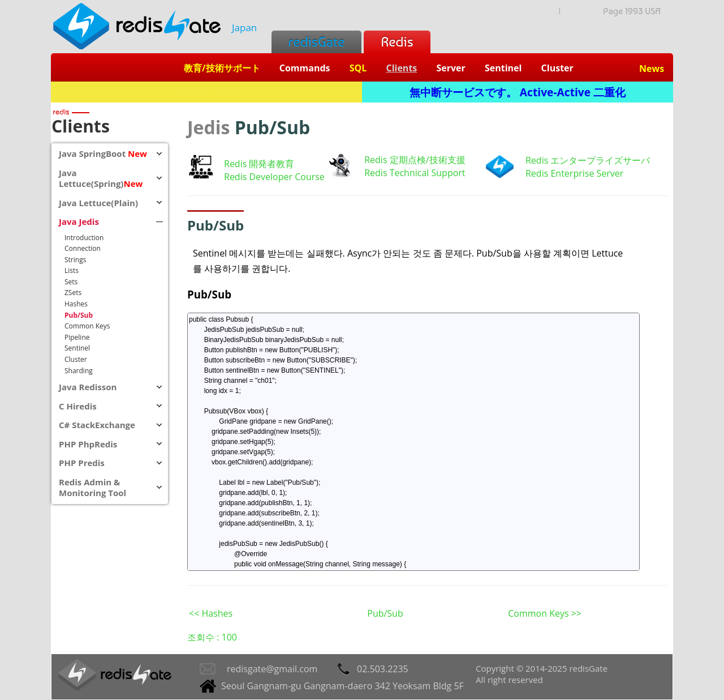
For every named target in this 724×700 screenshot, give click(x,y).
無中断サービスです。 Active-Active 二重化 (518, 92)
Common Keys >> (544, 613)
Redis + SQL (206, 92)
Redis (397, 41)
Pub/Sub (209, 294)
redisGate (316, 41)
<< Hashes (210, 613)
